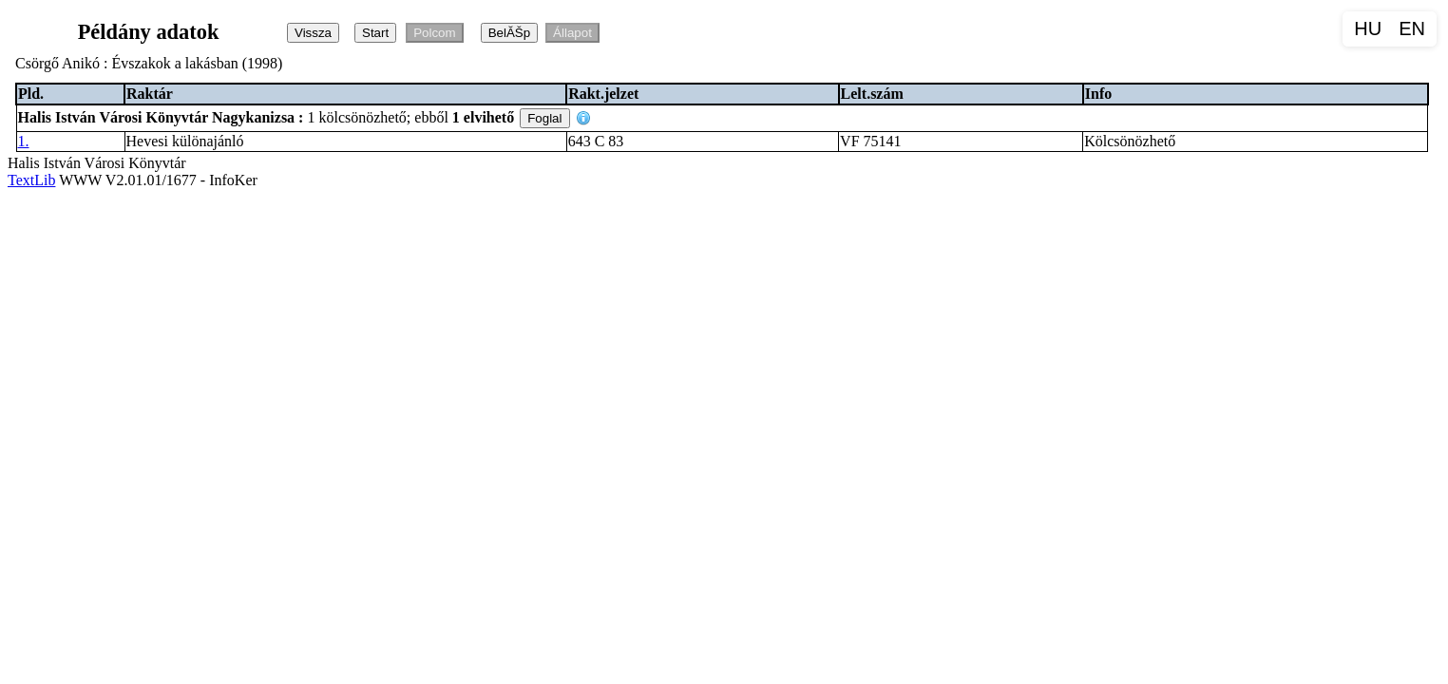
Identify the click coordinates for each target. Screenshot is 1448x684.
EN (1412, 28)
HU (1367, 28)
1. (23, 141)
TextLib (31, 180)
